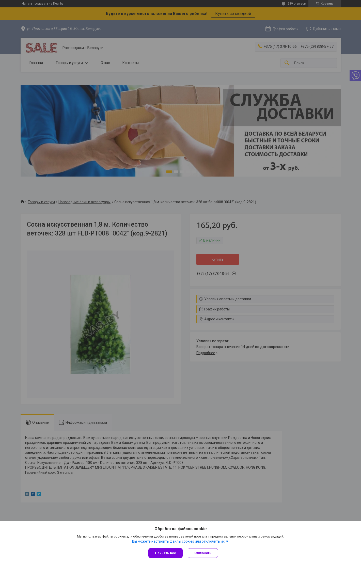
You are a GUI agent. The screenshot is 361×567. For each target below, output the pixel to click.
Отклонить (202, 553)
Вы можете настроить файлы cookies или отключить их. (178, 541)
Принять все (165, 553)
